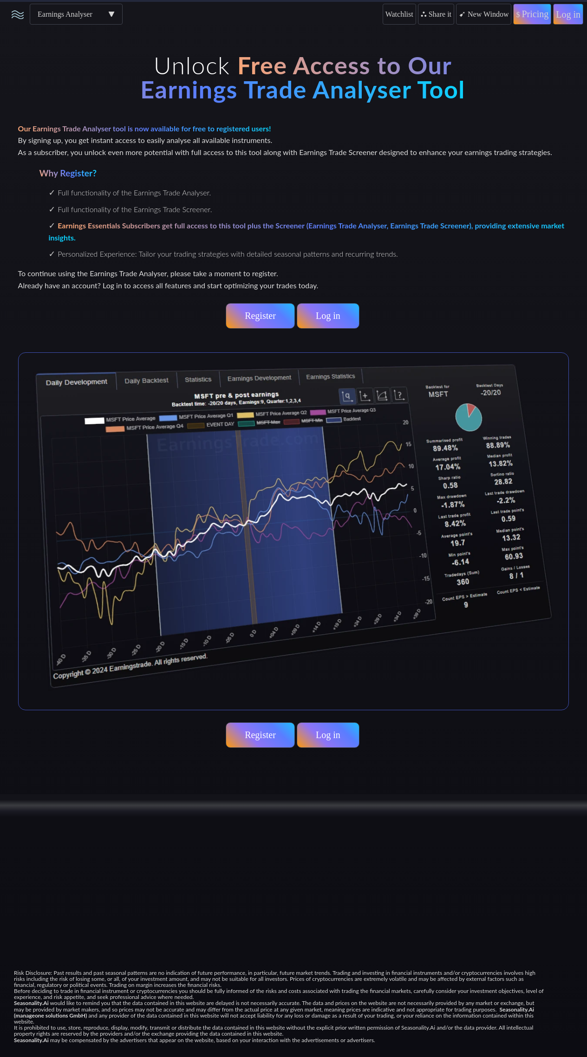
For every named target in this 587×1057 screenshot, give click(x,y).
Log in (568, 14)
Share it (436, 14)
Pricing (532, 14)
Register (260, 316)
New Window (484, 14)
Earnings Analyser (65, 14)
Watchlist (399, 14)
